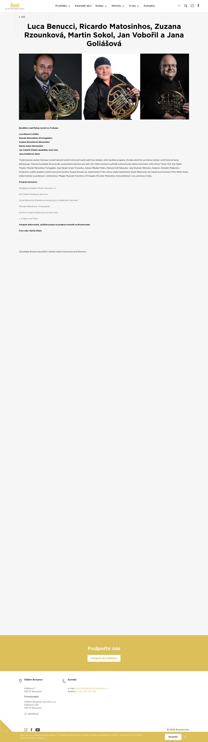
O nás (132, 6)
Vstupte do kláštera (104, 658)
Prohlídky (61, 6)
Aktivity (116, 6)
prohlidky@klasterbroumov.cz (91, 688)
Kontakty (149, 6)
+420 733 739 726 (86, 692)
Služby (99, 6)
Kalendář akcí (83, 6)
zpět (23, 16)
